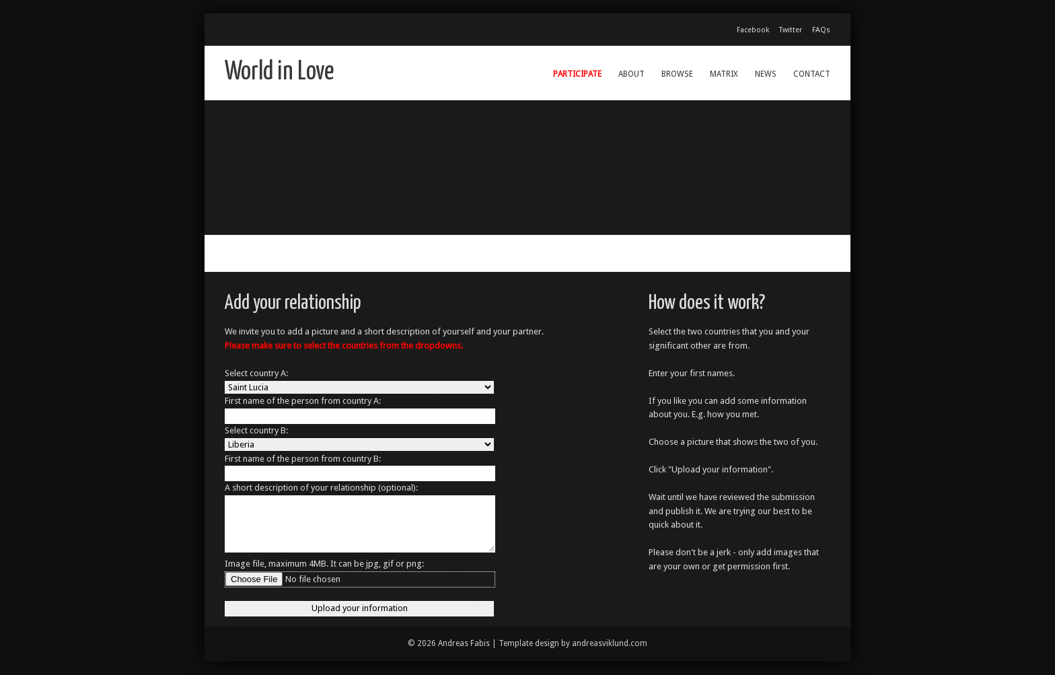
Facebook (753, 30)
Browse (677, 74)
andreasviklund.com (609, 643)
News (765, 74)
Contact (811, 74)
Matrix (724, 74)
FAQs (821, 30)
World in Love (279, 72)
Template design (529, 643)
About (631, 74)
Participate (577, 74)
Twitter (790, 30)
